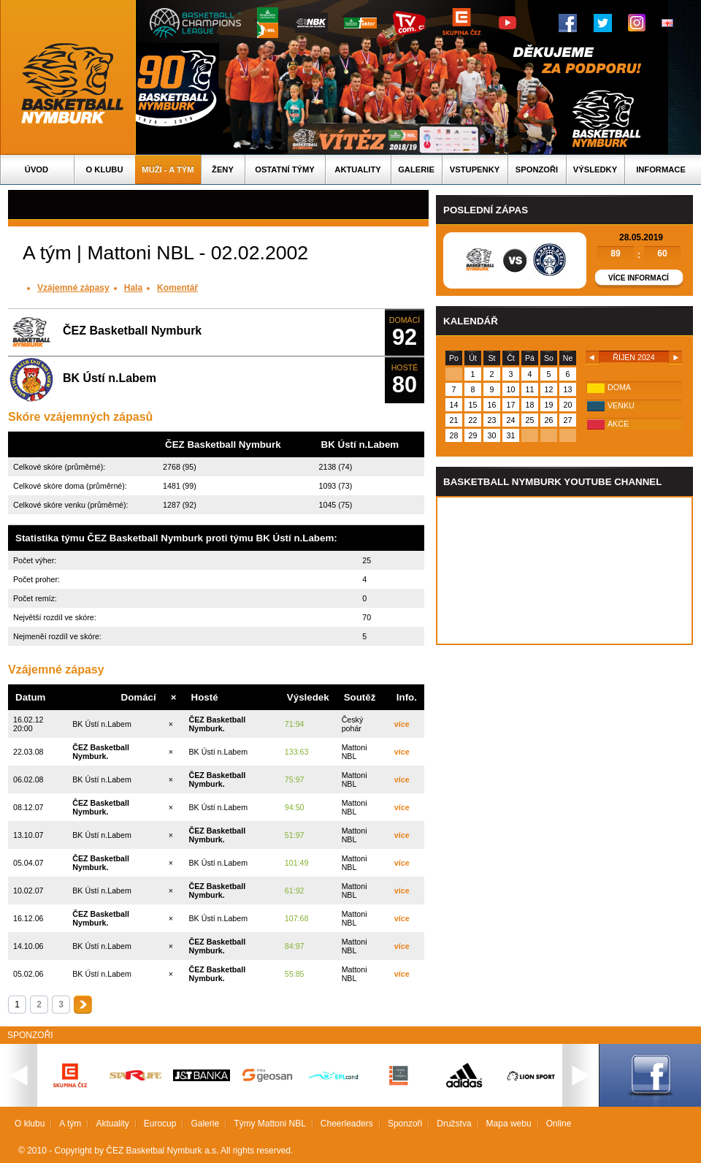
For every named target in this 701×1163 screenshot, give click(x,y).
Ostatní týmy (285, 169)
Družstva (454, 1123)
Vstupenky (474, 169)
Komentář (177, 288)
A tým (70, 1123)
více (402, 724)
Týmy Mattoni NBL (270, 1123)
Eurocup (160, 1123)
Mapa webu (509, 1123)
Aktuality (357, 169)
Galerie (416, 169)
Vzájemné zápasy (73, 288)
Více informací (638, 278)
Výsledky (595, 169)
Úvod (36, 169)
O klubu (104, 169)
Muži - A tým (168, 169)
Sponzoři (537, 169)
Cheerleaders (347, 1123)
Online (559, 1123)
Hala (133, 288)
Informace (661, 169)
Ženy (223, 169)
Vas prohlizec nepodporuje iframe (564, 570)
